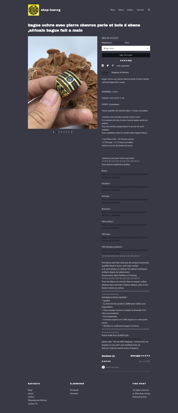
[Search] (149, 10)
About (121, 9)
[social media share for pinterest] (113, 65)
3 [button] (61, 132)
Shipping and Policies (37, 400)
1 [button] (56, 132)
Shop (112, 9)
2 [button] (59, 132)
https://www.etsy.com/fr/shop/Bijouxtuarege (121, 338)
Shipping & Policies (120, 72)
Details (105, 72)
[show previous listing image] (53, 132)
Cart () (140, 9)
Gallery (130, 9)
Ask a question (123, 65)
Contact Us (32, 403)
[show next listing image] (71, 132)
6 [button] (68, 132)
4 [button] (64, 132)
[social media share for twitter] (108, 65)
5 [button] (66, 132)
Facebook (74, 390)
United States (118, 42)
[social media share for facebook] (103, 65)
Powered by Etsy (140, 396)
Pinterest (74, 393)
